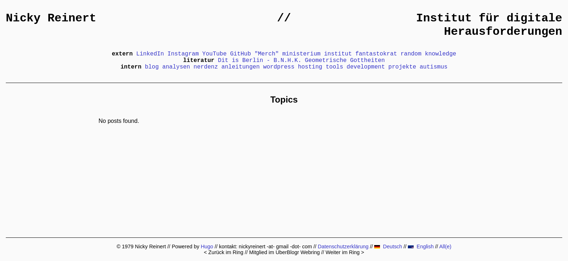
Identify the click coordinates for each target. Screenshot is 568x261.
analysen (176, 67)
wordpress (278, 67)
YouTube (214, 54)
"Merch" (266, 54)
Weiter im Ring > (345, 252)
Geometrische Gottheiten (345, 60)
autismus (434, 67)
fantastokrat (376, 54)
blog (152, 67)
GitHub (240, 54)
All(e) (445, 246)
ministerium (301, 54)
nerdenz (205, 67)
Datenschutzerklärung (343, 246)
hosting (310, 67)
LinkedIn (150, 54)
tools (334, 67)
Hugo (207, 246)
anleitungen (240, 67)
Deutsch (388, 246)
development (366, 67)
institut (338, 54)
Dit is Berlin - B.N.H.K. (259, 60)
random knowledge (428, 54)
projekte (402, 67)
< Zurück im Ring (223, 252)
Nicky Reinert (51, 18)
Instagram (183, 54)
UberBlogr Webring (298, 252)
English (421, 246)
